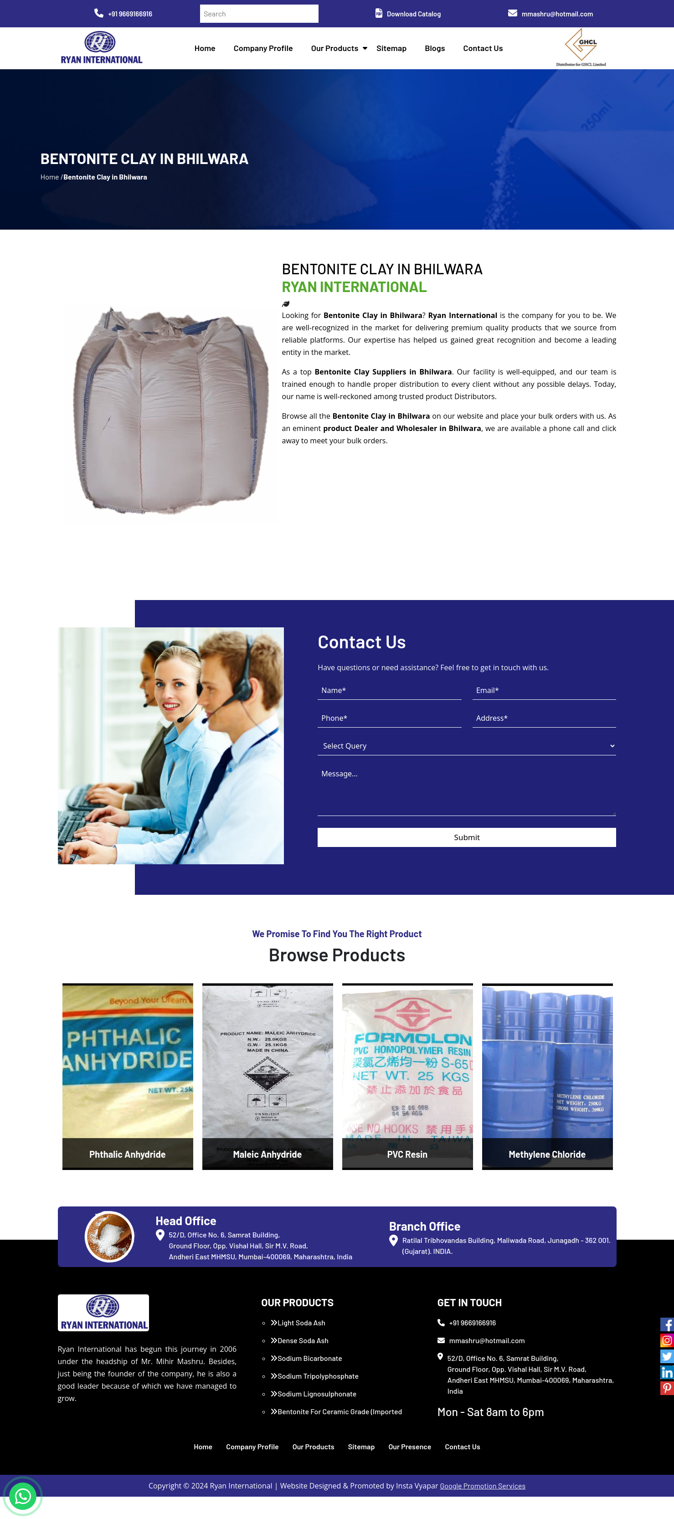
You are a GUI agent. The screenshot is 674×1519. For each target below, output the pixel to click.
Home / (52, 191)
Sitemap (394, 50)
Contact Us (485, 50)
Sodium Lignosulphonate (313, 1415)
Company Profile (266, 50)
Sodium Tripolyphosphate (314, 1398)
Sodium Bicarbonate (306, 1380)
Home (207, 50)
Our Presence (409, 1468)
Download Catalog (408, 14)
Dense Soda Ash (299, 1362)
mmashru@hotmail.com (550, 14)
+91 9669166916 (123, 14)
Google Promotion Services (483, 1508)
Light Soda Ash (297, 1344)
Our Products (337, 50)
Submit (467, 862)
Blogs (437, 50)
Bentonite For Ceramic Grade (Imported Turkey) (336, 1439)
